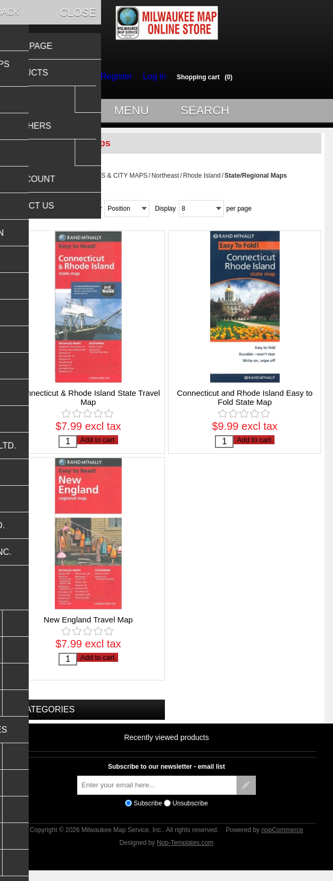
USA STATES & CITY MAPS (107, 180)
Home (54, 180)
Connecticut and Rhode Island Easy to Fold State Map (245, 402)
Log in (151, 76)
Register (118, 76)
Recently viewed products (166, 745)
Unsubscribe (190, 810)
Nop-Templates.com (185, 850)
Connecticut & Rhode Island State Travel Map (88, 402)
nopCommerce (282, 838)
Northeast (165, 180)
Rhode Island (202, 180)
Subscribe (148, 810)
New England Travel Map (88, 627)
